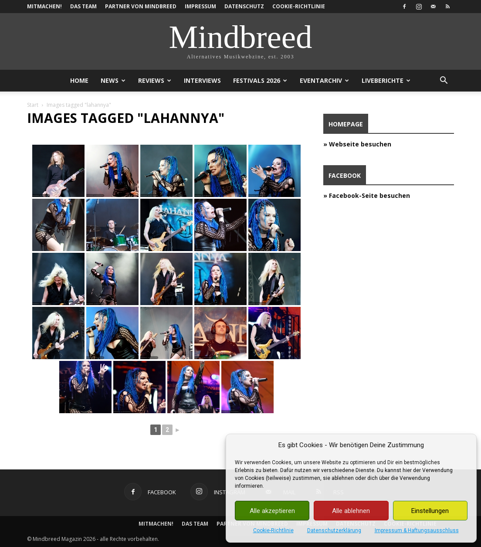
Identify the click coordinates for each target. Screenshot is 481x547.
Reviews (154, 80)
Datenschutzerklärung (334, 530)
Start (32, 105)
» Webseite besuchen (357, 144)
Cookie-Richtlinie (273, 530)
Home (79, 80)
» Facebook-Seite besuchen (366, 195)
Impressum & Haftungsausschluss (417, 530)
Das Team (83, 6)
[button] (443, 81)
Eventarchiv (324, 80)
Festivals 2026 (260, 80)
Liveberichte (386, 80)
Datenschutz (244, 6)
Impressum (200, 6)
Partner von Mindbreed (140, 6)
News (113, 80)
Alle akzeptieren (272, 511)
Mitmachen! (44, 6)
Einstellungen (430, 511)
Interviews (202, 80)
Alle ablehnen (351, 511)
